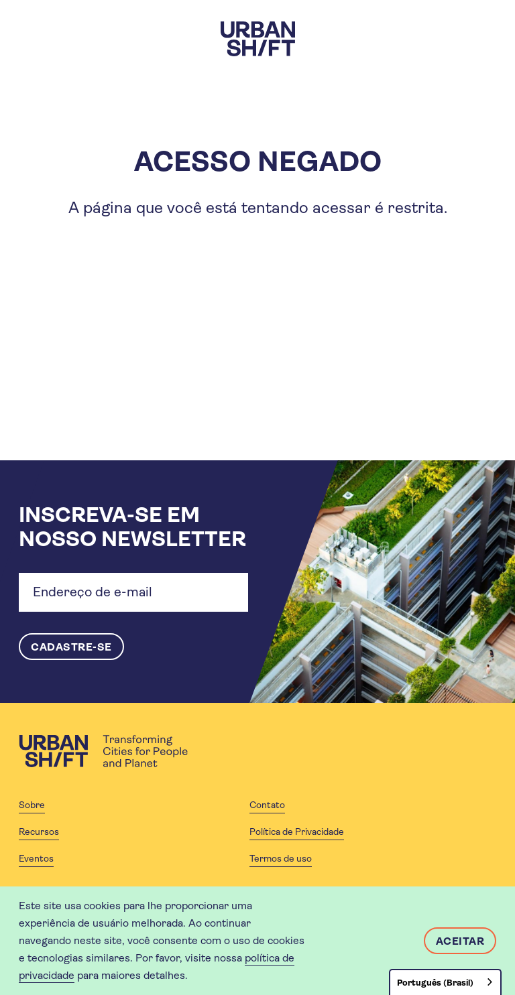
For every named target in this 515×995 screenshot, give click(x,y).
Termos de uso (280, 858)
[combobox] (445, 982)
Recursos (39, 831)
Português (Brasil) (435, 983)
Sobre (32, 804)
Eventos (36, 858)
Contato (267, 804)
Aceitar (460, 941)
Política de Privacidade (296, 831)
